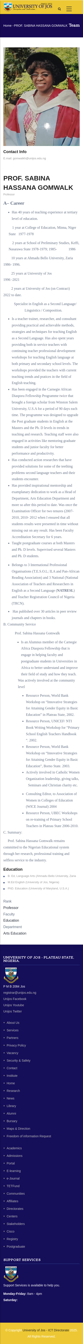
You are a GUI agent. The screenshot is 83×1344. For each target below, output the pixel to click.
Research (13, 1091)
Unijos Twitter (12, 1011)
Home (7, 25)
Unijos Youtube (13, 1005)
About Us (13, 1022)
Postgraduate (16, 1246)
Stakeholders (16, 1224)
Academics (14, 1148)
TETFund (13, 1186)
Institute (12, 1075)
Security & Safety (18, 1060)
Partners (12, 1038)
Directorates (15, 1208)
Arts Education (14, 933)
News (10, 1098)
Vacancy (12, 1053)
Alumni (11, 1113)
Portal (11, 1163)
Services (13, 1030)
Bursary (12, 1121)
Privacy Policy (16, 1045)
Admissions (15, 1156)
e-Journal (13, 1178)
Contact (12, 1068)
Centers (12, 1216)
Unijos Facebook (14, 999)
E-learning (14, 1171)
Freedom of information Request (29, 1136)
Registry (12, 1239)
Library (11, 1106)
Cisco (10, 1231)
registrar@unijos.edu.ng (19, 992)
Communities (16, 1193)
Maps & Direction (18, 1128)
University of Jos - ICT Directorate (46, 1330)
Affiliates (12, 1201)
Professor (10, 908)
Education (11, 920)
